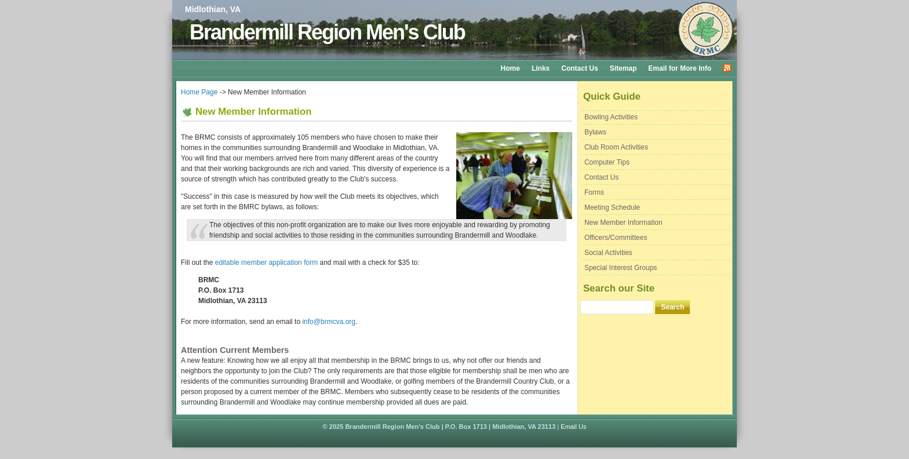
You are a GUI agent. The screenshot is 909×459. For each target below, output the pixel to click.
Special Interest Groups (620, 268)
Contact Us (579, 68)
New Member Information (623, 222)
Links (541, 68)
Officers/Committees (615, 238)
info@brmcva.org (328, 322)
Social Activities (608, 253)
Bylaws (595, 132)
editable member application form (266, 262)
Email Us (573, 426)
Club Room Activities (616, 147)
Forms (594, 192)
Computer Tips (607, 162)
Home (510, 68)
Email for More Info (679, 68)
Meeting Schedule (612, 207)
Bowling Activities (611, 117)
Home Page (199, 92)
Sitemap (623, 68)
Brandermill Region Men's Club (327, 32)
